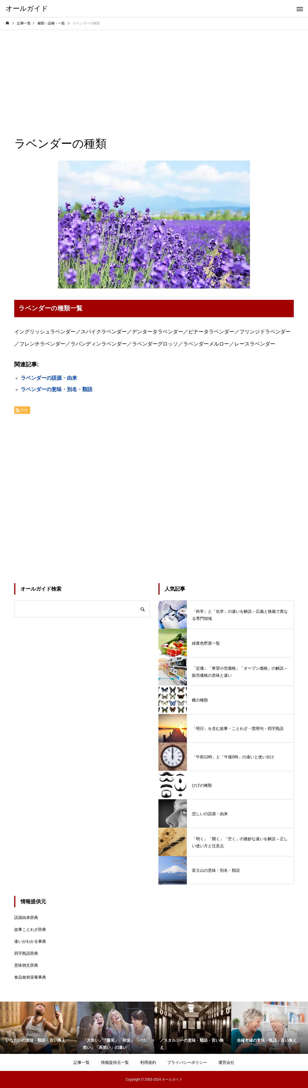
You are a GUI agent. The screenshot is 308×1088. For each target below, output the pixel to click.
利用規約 (148, 1062)
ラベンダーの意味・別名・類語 (56, 389)
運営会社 (226, 1062)
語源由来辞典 (26, 917)
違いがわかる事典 (30, 941)
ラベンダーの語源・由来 (49, 378)
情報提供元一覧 (115, 1062)
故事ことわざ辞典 (30, 929)
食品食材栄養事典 (30, 977)
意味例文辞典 (26, 965)
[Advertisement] (154, 72)
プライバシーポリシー (187, 1062)
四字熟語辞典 (26, 953)
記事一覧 (82, 1062)
